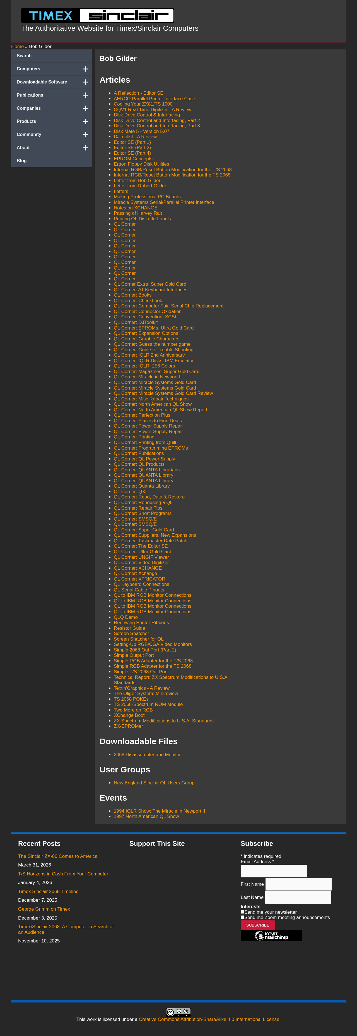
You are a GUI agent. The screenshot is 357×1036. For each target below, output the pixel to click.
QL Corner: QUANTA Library (143, 475)
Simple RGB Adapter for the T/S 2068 (153, 660)
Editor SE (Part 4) (132, 153)
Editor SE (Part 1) (132, 142)
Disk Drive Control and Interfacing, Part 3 (157, 125)
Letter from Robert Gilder (140, 185)
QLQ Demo (126, 617)
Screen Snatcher (131, 633)
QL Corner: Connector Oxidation (148, 311)
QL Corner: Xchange (135, 573)
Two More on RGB (133, 710)
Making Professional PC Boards (147, 196)
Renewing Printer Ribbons (141, 622)
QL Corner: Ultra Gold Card (142, 551)
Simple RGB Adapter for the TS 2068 (152, 666)
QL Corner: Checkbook (138, 300)
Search (24, 55)
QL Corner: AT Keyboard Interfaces (150, 289)
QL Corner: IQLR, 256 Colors (144, 366)
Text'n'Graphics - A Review (142, 688)
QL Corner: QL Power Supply (144, 459)
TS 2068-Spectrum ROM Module (148, 704)
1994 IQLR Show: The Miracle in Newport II (159, 811)
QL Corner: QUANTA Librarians (147, 469)
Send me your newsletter (270, 912)
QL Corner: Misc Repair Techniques (151, 399)
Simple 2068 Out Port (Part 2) (145, 650)
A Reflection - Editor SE (138, 93)
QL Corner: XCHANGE (138, 568)
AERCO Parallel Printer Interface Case (154, 98)
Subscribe (257, 925)
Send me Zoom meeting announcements (287, 917)
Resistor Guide (129, 628)
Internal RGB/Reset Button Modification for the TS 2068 (172, 175)
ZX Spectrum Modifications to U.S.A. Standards (164, 721)
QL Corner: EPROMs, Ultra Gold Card (154, 328)
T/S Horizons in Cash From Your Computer (63, 874)
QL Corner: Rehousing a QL (143, 502)
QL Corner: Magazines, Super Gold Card (156, 371)
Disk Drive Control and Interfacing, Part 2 (157, 120)
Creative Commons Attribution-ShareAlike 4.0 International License (209, 1019)
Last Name (253, 897)
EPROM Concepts (133, 158)
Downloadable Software (54, 82)
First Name (253, 884)
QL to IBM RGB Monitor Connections (152, 595)
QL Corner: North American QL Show (153, 404)
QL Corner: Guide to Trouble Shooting (154, 349)
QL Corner (125, 224)
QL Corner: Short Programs (143, 513)
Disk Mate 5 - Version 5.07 (141, 131)
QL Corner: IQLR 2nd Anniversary (149, 355)
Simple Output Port (134, 655)
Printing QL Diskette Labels (142, 218)
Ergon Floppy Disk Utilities (141, 164)
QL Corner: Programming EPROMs (151, 448)
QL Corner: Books (132, 295)
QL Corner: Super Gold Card (144, 530)
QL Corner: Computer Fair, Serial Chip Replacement (168, 306)
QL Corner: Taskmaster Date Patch (150, 540)
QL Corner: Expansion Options (146, 333)
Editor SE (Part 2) (132, 147)
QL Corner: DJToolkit (136, 322)
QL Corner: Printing (134, 437)
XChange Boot (129, 715)
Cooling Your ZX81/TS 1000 (143, 104)
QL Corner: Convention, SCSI (145, 316)
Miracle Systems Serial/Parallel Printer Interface (164, 202)
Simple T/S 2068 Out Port (141, 671)
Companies (54, 108)
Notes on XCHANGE (136, 208)
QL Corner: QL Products (139, 464)
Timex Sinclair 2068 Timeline (48, 891)
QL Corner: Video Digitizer (141, 562)
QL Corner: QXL (131, 491)
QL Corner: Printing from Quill (145, 442)
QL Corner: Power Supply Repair (148, 426)
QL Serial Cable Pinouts (139, 590)
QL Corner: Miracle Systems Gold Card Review (163, 393)
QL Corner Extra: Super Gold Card (150, 284)
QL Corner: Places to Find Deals (148, 420)
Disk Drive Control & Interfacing (147, 115)
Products (54, 121)
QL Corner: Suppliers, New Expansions (155, 535)
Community (54, 134)
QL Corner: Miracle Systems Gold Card (155, 382)
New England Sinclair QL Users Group (154, 783)
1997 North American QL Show (146, 816)
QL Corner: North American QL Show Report (160, 409)
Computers (54, 69)
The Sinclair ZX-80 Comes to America (57, 856)
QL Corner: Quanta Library (142, 486)
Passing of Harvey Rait (138, 213)
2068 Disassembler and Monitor (147, 754)
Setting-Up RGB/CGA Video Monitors (153, 644)
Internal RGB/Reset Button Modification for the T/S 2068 (173, 169)
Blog (22, 160)
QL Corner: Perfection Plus (142, 415)
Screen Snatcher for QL (139, 639)
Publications (54, 95)
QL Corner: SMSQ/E (135, 519)
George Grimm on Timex (44, 909)
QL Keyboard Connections (141, 584)
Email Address (257, 861)
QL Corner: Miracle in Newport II (148, 376)
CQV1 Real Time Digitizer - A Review (153, 109)
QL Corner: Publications (139, 453)
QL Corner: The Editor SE (141, 546)
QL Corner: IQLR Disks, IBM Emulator (154, 360)
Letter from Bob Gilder (137, 180)
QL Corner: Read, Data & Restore (149, 497)
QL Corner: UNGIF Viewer (141, 557)
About (54, 147)
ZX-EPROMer (128, 726)
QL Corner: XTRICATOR (139, 579)
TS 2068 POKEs (131, 699)
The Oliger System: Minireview (146, 693)
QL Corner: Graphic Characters (147, 339)
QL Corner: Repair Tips (138, 508)
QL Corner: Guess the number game (152, 344)
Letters (121, 191)
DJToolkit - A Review (135, 136)
